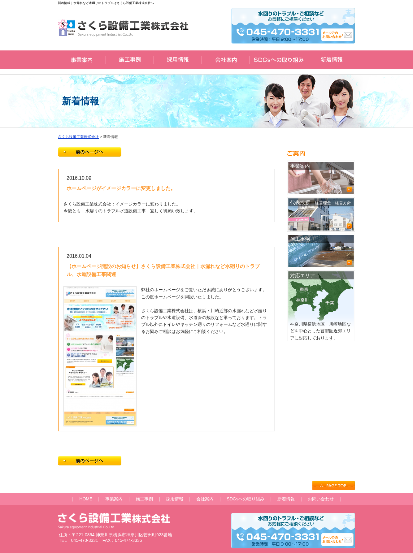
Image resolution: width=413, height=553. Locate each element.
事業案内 (321, 178)
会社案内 (205, 498)
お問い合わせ (321, 498)
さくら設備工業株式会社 (78, 137)
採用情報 (174, 498)
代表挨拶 (321, 214)
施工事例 (321, 251)
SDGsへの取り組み (245, 498)
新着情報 (286, 498)
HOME (85, 498)
